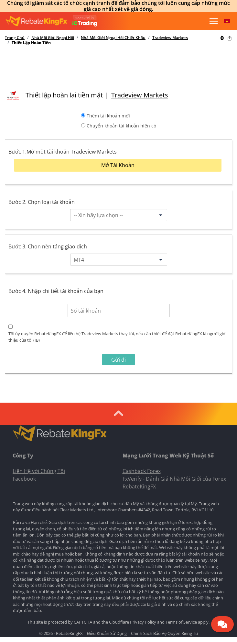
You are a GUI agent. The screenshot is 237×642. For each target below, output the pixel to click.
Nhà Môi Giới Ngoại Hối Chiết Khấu (113, 37)
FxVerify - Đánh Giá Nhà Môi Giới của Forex (174, 478)
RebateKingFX (139, 486)
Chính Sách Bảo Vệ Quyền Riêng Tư (164, 633)
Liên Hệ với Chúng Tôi (39, 471)
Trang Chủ (15, 37)
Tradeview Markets (170, 37)
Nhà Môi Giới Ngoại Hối (52, 37)
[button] (227, 21)
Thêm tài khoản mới (108, 116)
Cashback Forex (142, 471)
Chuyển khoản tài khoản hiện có (121, 126)
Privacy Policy (143, 622)
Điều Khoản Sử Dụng (107, 633)
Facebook (24, 478)
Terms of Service (181, 622)
